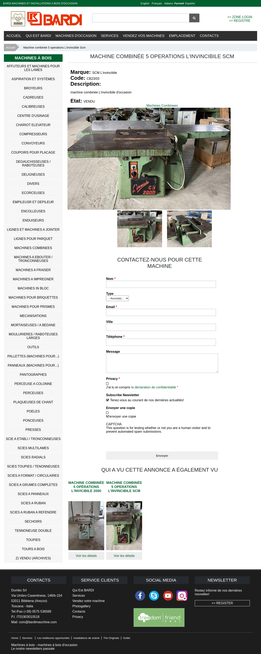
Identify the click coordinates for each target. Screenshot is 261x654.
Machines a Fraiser (33, 270)
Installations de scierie (86, 638)
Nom (110, 278)
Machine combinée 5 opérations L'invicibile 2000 (86, 490)
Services (109, 36)
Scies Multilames (33, 448)
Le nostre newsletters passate (33, 648)
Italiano (168, 3)
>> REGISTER (222, 603)
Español (190, 3)
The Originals (111, 638)
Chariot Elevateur (33, 125)
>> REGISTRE (239, 20)
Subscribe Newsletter (122, 398)
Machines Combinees (162, 105)
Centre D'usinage (33, 115)
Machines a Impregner (33, 279)
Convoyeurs (33, 143)
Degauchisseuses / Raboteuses (33, 163)
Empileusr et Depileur (33, 202)
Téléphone (115, 336)
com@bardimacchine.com (38, 622)
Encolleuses (33, 211)
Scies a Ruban (33, 503)
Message (113, 351)
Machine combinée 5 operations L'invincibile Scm (124, 490)
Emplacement (182, 36)
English (145, 3)
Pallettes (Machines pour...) (33, 356)
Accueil (13, 36)
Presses (33, 429)
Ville (109, 322)
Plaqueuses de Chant (33, 402)
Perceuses (33, 393)
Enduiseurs (33, 220)
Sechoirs (33, 521)
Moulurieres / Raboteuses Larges (33, 336)
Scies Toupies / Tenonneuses (33, 466)
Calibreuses (33, 106)
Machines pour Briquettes (33, 297)
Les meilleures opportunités (53, 638)
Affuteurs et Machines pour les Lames (33, 68)
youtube (168, 596)
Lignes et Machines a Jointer (33, 229)
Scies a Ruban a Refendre (33, 512)
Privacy (113, 382)
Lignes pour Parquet (33, 239)
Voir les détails (86, 559)
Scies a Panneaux (33, 494)
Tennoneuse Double (33, 530)
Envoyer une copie (120, 411)
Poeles (33, 411)
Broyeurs (33, 88)
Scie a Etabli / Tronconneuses (33, 439)
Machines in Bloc (33, 288)
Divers (33, 183)
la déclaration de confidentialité (153, 390)
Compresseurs (33, 134)
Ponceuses (33, 420)
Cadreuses (33, 97)
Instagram (181, 596)
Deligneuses (33, 174)
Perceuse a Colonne (33, 384)
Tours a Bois (33, 549)
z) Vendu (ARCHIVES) (33, 558)
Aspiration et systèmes (33, 79)
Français (157, 3)
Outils (33, 347)
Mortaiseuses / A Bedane (33, 325)
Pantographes (33, 374)
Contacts (209, 36)
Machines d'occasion (75, 36)
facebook (140, 596)
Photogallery (81, 606)
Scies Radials (33, 457)
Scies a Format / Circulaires (33, 475)
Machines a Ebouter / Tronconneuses (33, 259)
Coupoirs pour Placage (33, 152)
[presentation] (137, 444)
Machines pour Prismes (33, 306)
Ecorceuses (33, 193)
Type (109, 293)
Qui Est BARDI (38, 36)
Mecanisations (33, 316)
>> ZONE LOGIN (239, 17)
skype (153, 596)
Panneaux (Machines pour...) (33, 365)
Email (111, 307)
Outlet (126, 638)
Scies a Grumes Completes (33, 485)
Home (14, 638)
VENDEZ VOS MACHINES (144, 36)
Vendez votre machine (88, 601)
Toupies (33, 540)
